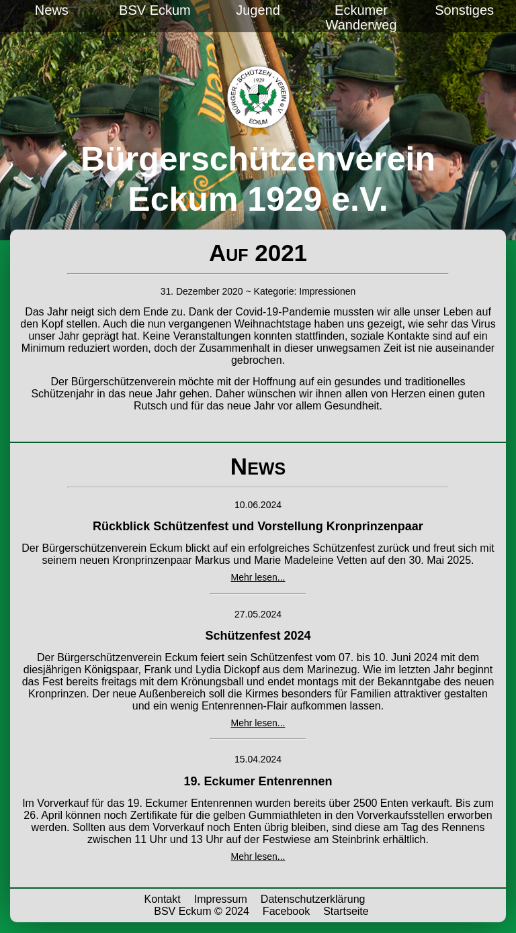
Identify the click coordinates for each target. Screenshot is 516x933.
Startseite (346, 911)
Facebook (286, 911)
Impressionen (327, 291)
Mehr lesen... (258, 577)
